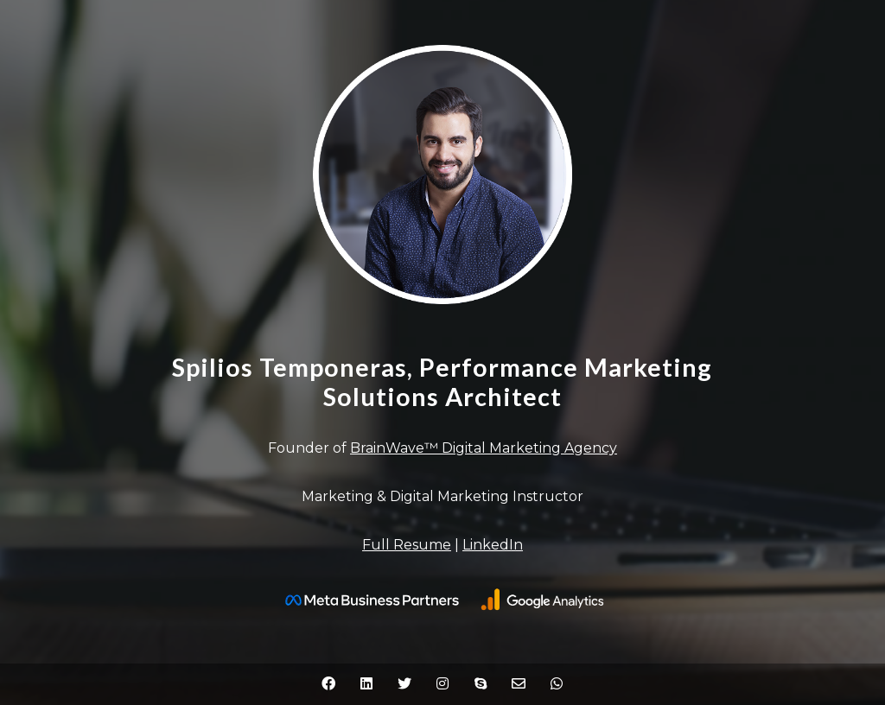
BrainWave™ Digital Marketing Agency (483, 448)
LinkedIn (492, 545)
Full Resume (406, 545)
